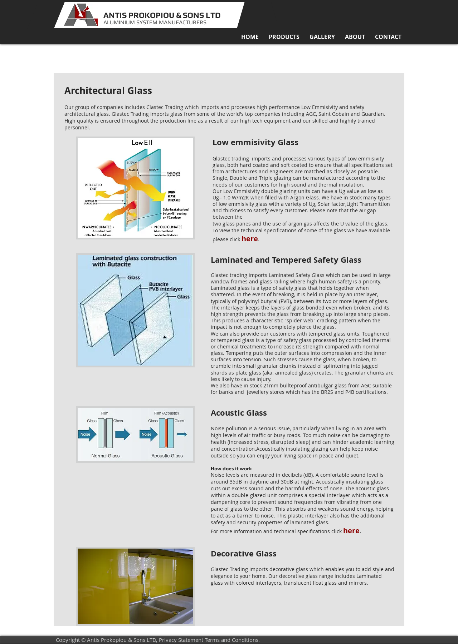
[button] (284, 37)
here (351, 530)
